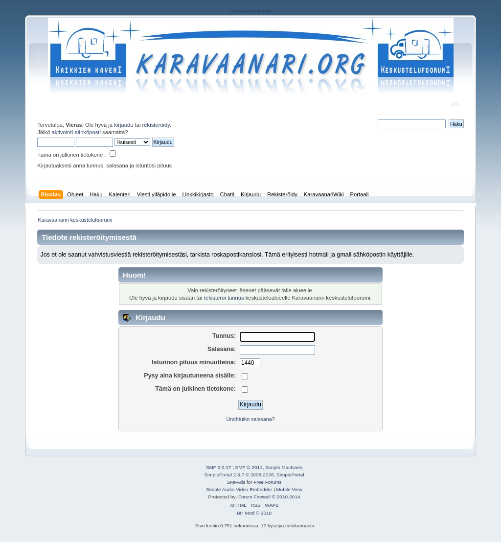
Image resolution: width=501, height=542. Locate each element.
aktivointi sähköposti (76, 132)
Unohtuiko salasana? (251, 419)
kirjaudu (123, 125)
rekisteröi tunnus (224, 298)
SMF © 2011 (249, 467)
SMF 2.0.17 (218, 467)
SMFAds (236, 482)
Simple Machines (283, 467)
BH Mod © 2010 (254, 513)
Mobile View (289, 489)
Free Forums (267, 482)
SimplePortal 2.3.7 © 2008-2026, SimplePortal (254, 474)
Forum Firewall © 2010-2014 (269, 496)
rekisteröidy (156, 125)
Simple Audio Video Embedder (239, 489)
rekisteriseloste (250, 11)
